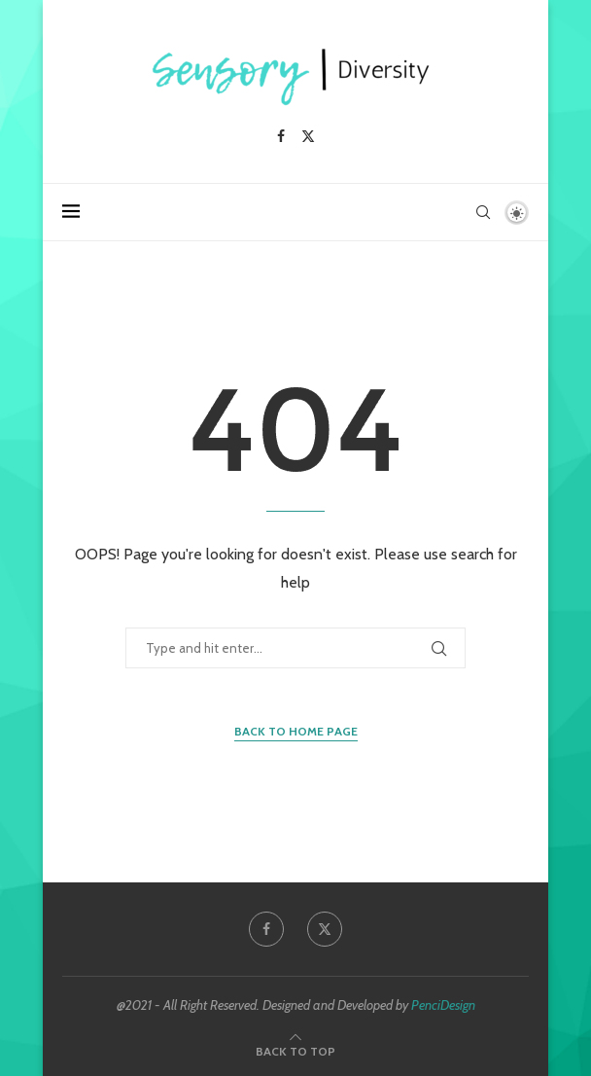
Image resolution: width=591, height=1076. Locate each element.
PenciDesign (443, 1005)
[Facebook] (281, 136)
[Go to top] (295, 1050)
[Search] (483, 212)
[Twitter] (308, 136)
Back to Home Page (296, 731)
